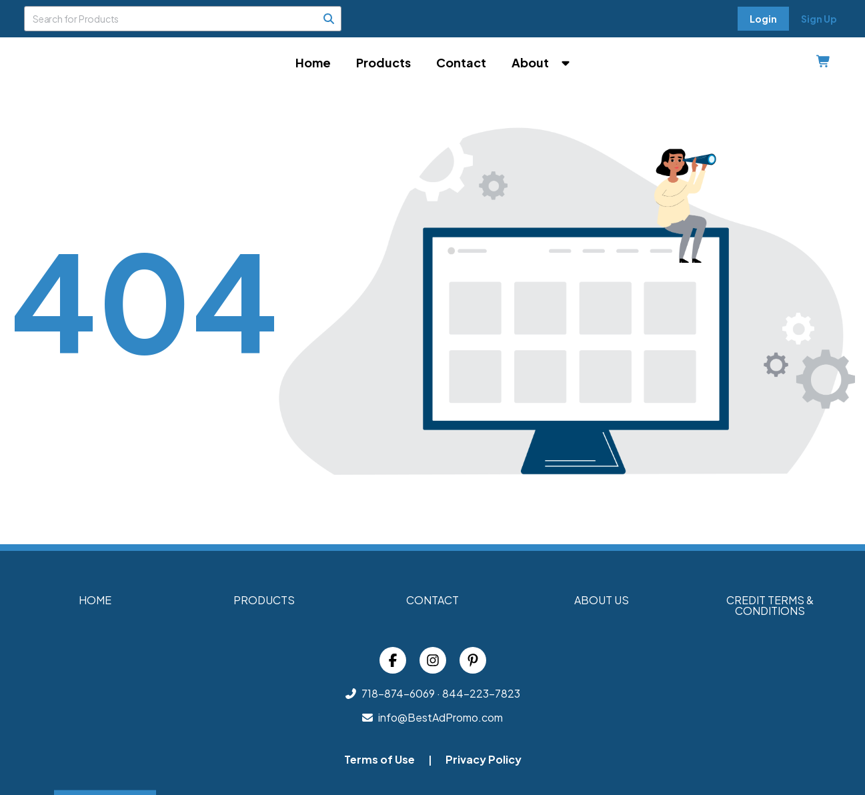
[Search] (329, 19)
